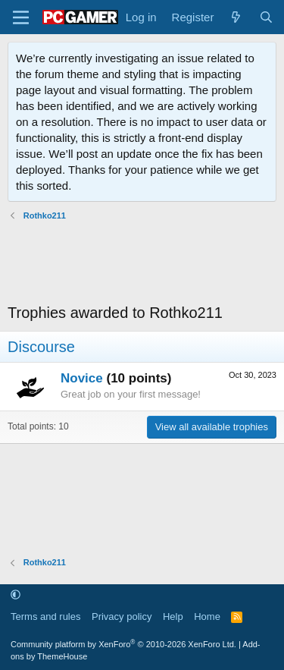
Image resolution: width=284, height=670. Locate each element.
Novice (82, 378)
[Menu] (21, 17)
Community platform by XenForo (123, 644)
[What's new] (236, 17)
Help (173, 616)
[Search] (266, 17)
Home (207, 616)
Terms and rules (45, 616)
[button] (15, 595)
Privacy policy (121, 616)
